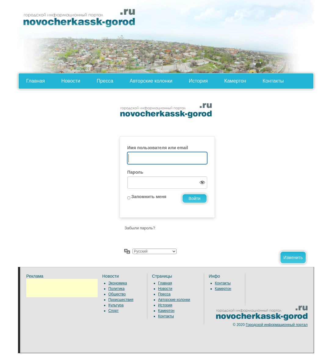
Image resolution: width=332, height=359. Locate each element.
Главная (35, 80)
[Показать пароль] (201, 182)
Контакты (273, 80)
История (198, 80)
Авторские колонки (151, 80)
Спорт (113, 311)
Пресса (105, 80)
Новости (70, 80)
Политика (116, 289)
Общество (117, 294)
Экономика (117, 283)
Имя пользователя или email (157, 147)
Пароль (135, 172)
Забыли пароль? (140, 228)
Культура (116, 305)
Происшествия (120, 300)
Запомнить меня (148, 196)
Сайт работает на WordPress (166, 116)
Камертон (235, 80)
